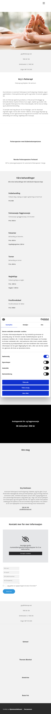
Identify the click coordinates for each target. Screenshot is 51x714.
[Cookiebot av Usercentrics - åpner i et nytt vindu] (40, 319)
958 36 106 (26, 59)
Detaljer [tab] (25, 325)
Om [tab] (42, 325)
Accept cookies (25, 553)
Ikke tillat (25, 393)
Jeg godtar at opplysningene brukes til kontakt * (22, 586)
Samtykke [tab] (9, 325)
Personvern (28, 709)
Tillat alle (26, 382)
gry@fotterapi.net (26, 54)
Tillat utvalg (25, 388)
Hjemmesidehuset (16, 709)
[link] (25, 539)
